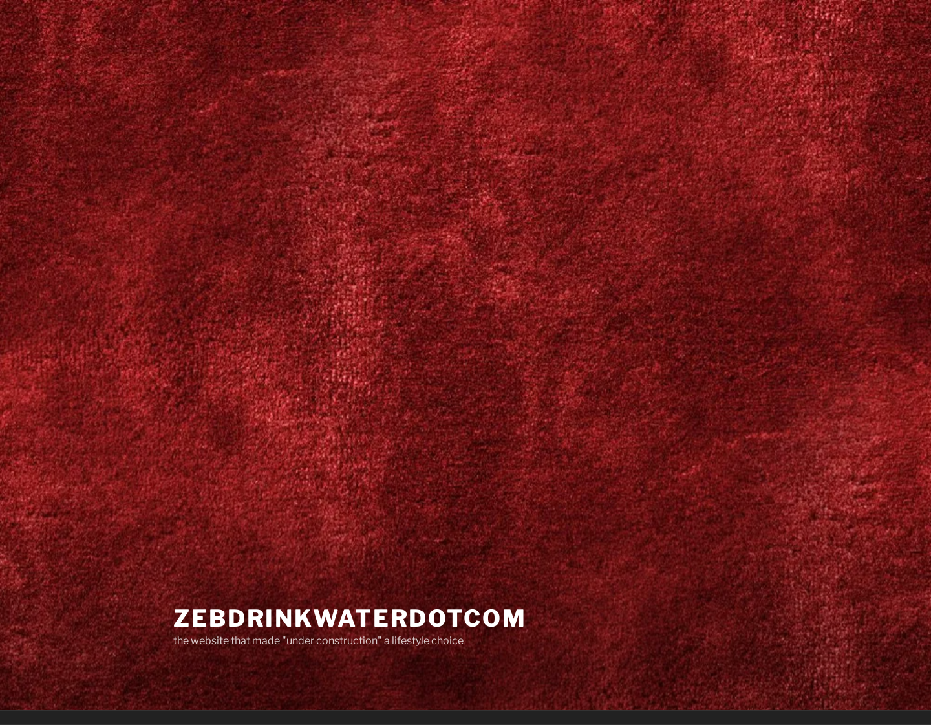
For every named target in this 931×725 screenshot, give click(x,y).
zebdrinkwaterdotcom (350, 618)
